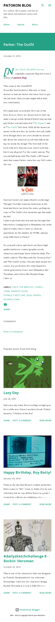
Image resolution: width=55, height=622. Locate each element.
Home (7, 24)
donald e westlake (14, 295)
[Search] (42, 5)
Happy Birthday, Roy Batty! (27, 472)
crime (7, 291)
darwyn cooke (19, 291)
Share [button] (7, 309)
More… (35, 24)
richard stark (12, 299)
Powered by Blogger (27, 609)
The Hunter (39, 123)
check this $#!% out (23, 287)
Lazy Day (11, 392)
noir (29, 295)
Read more (45, 420)
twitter (20, 24)
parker (37, 295)
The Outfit (12, 127)
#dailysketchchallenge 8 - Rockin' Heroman (26, 558)
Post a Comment (13, 331)
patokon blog (17, 5)
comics (39, 287)
